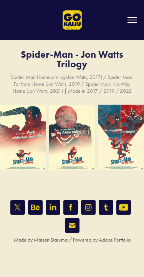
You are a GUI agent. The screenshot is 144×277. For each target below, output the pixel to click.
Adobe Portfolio (115, 240)
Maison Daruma (51, 240)
